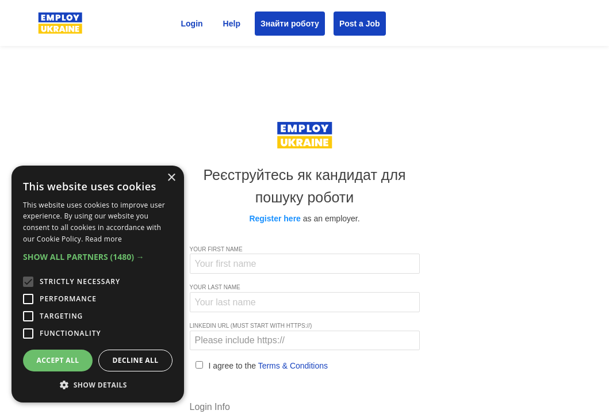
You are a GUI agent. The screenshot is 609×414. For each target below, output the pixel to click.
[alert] (98, 284)
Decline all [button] (136, 360)
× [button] (171, 178)
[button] (98, 257)
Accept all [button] (58, 360)
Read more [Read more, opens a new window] (103, 239)
